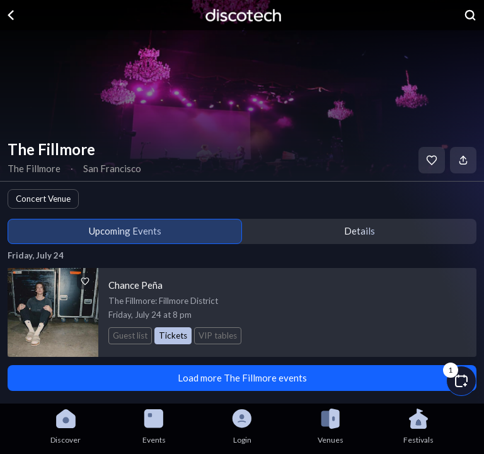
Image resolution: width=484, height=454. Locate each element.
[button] (461, 381)
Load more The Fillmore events (242, 377)
